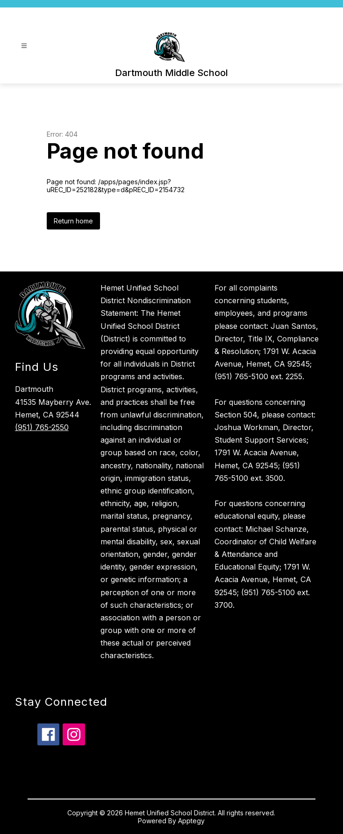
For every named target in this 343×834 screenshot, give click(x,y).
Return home (73, 221)
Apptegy (191, 821)
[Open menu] (24, 46)
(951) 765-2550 (42, 427)
